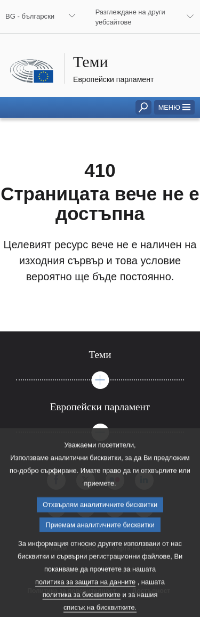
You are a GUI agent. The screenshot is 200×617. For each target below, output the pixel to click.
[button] (174, 107)
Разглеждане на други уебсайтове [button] (130, 17)
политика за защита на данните (85, 595)
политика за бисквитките (82, 608)
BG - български (29, 16)
